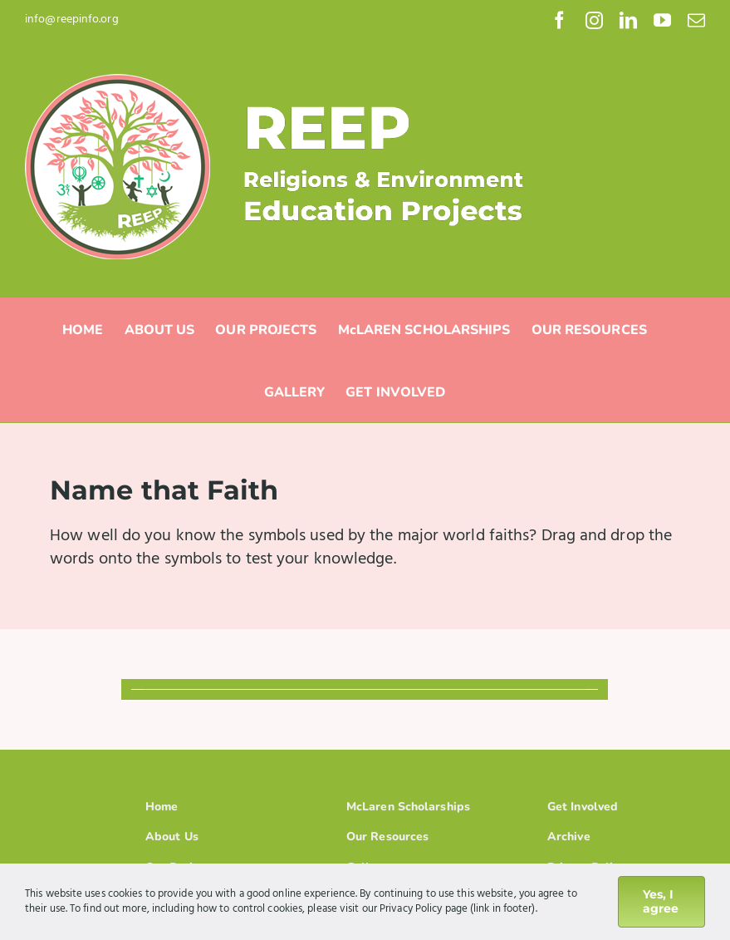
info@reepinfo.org (72, 19)
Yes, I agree (661, 901)
